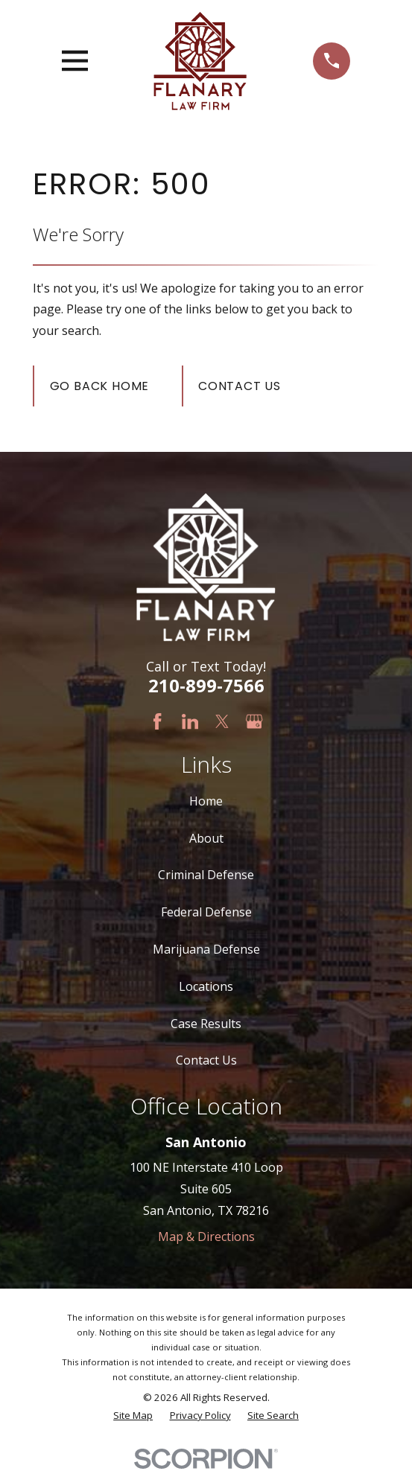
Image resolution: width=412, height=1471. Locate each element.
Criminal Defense (206, 875)
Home (206, 801)
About (206, 838)
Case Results (206, 1023)
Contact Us (239, 386)
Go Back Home (100, 386)
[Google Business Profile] (254, 721)
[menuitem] (133, 1416)
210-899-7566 (206, 685)
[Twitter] (222, 721)
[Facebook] (157, 721)
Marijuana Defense (206, 949)
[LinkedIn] (190, 721)
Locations (206, 986)
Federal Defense (206, 912)
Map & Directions (206, 1236)
